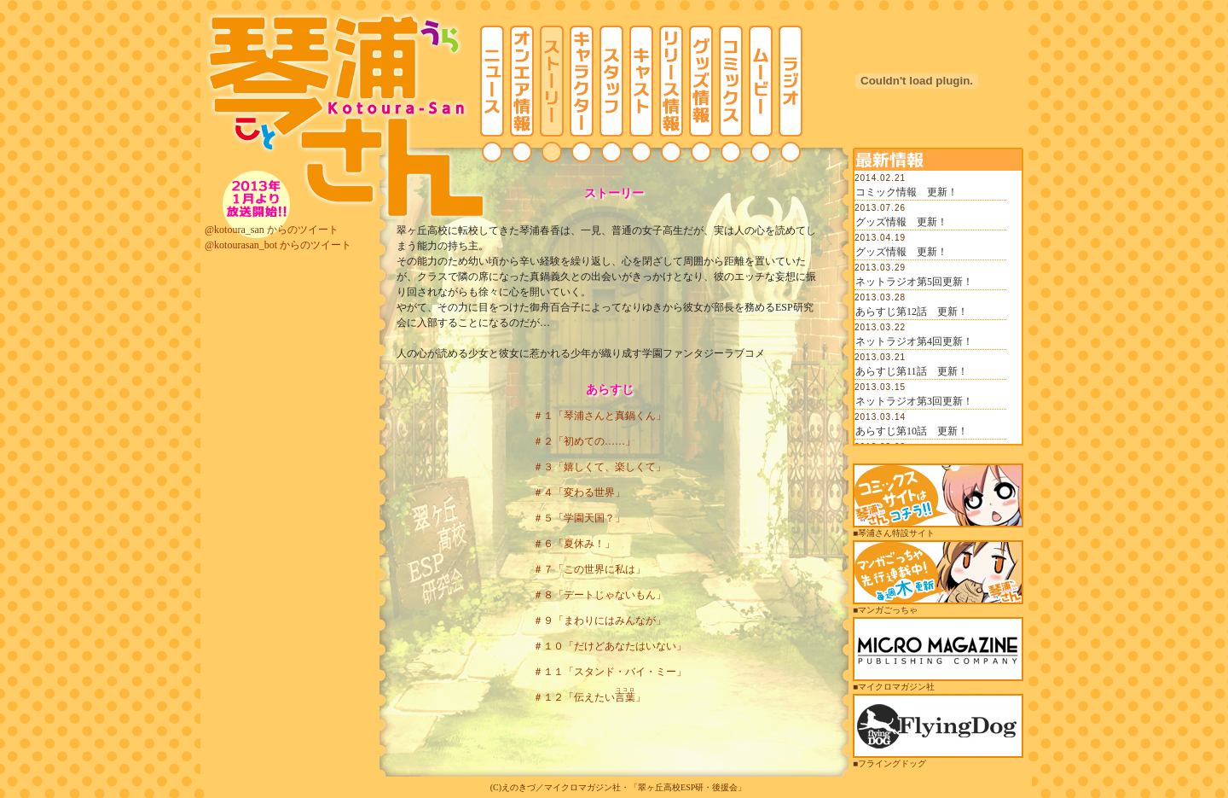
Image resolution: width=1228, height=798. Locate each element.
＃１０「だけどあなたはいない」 (609, 646)
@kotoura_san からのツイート (272, 230)
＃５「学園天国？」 (579, 518)
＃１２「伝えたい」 (589, 697)
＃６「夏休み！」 (574, 544)
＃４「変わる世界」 (579, 492)
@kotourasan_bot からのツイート (278, 245)
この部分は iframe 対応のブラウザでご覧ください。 (938, 307)
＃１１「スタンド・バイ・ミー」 (609, 672)
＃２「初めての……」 (584, 441)
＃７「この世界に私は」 (589, 569)
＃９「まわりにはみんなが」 (599, 620)
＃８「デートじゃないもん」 (599, 595)
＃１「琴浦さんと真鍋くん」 (599, 416)
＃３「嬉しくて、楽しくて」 (599, 467)
